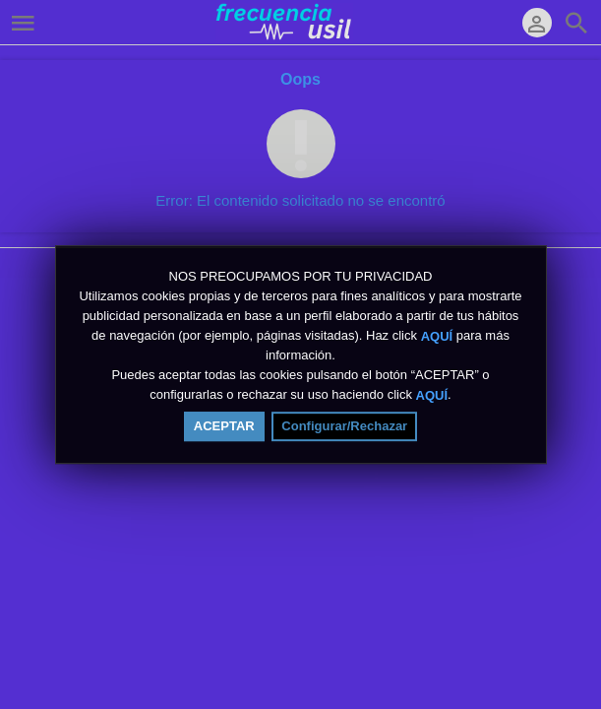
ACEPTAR (224, 426)
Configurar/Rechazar (344, 426)
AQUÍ (437, 335)
